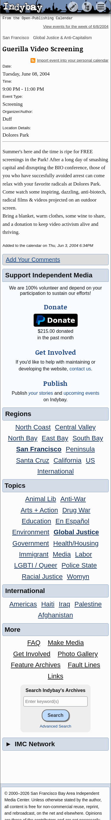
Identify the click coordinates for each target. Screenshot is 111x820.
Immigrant (34, 554)
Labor (83, 554)
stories (40, 393)
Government (30, 543)
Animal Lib (40, 499)
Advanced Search (55, 726)
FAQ (34, 642)
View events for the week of (75, 26)
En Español (72, 521)
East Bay (55, 438)
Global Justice (76, 532)
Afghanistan (55, 615)
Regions (18, 414)
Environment (30, 532)
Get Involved (32, 654)
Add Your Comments (33, 259)
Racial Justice (42, 576)
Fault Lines (84, 665)
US (90, 460)
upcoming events (81, 393)
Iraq (64, 604)
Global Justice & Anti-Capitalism (62, 37)
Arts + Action (39, 510)
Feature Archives (36, 665)
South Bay (88, 438)
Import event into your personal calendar (69, 60)
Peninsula (80, 449)
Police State (79, 565)
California (68, 460)
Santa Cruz (32, 460)
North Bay (23, 438)
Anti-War (73, 499)
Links (55, 676)
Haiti (47, 604)
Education (36, 521)
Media (62, 554)
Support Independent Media (48, 275)
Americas (23, 604)
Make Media (66, 642)
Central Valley (75, 427)
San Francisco (15, 37)
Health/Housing (76, 543)
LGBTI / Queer (35, 565)
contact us (80, 368)
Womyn (78, 576)
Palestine (88, 604)
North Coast (33, 427)
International (55, 471)
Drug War (76, 510)
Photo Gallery (78, 654)
